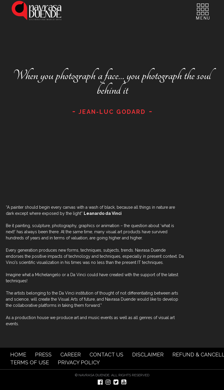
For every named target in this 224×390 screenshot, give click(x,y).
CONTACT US (106, 354)
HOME (18, 354)
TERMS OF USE (29, 362)
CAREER (70, 354)
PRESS (43, 354)
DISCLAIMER (148, 354)
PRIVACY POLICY (79, 362)
